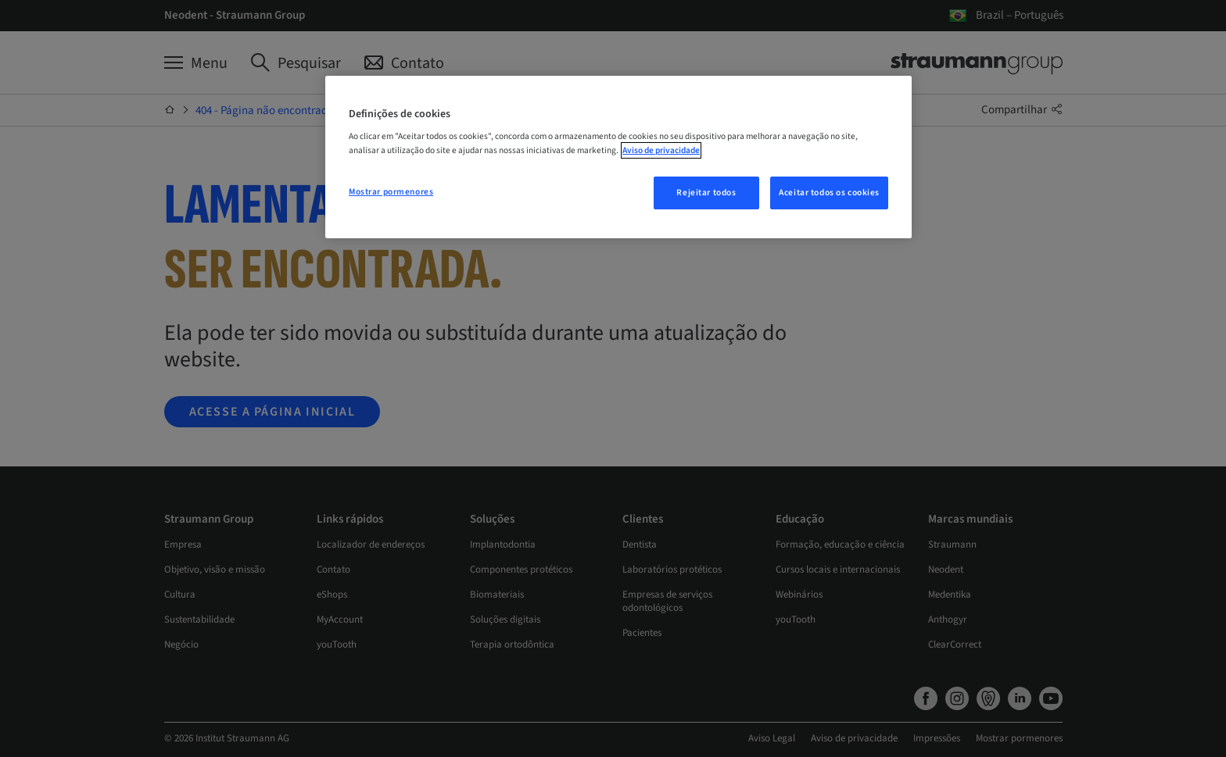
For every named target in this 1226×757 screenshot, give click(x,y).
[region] (618, 157)
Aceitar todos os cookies (829, 192)
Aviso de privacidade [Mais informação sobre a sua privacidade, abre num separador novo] (661, 150)
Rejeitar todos (706, 192)
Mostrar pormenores (391, 191)
